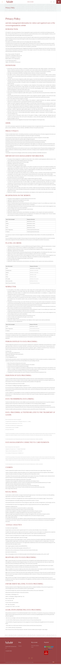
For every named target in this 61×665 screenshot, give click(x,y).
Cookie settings (31, 663)
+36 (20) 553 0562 (8, 652)
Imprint (27, 663)
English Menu (30, 2)
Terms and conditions (35, 646)
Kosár (32, 648)
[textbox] (30, 19)
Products (20, 647)
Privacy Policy (24, 663)
